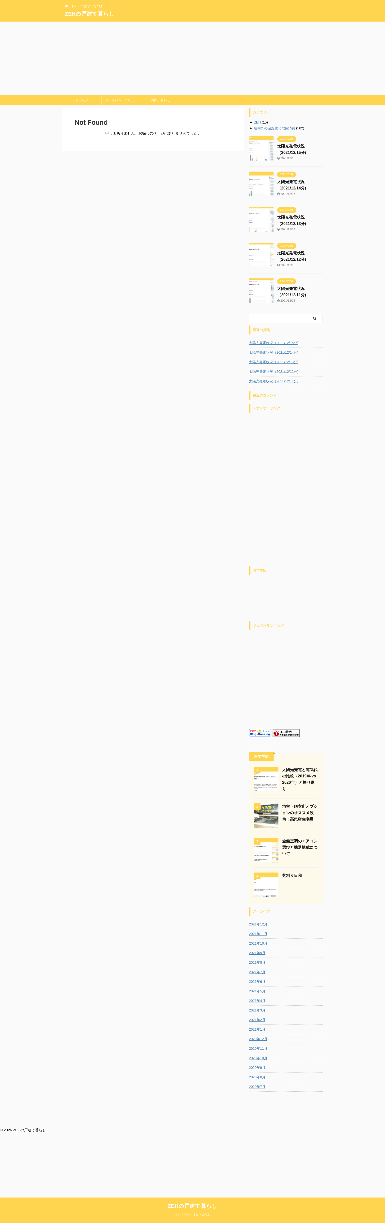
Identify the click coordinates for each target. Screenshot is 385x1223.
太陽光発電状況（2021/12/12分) (273, 372)
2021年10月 (258, 943)
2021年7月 (257, 972)
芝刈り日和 (292, 876)
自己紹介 (82, 100)
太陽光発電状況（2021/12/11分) (273, 381)
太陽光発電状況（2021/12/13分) (273, 362)
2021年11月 (258, 934)
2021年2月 (257, 1020)
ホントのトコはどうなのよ (192, 1124)
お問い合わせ (160, 100)
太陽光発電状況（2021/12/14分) (273, 352)
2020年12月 (258, 1039)
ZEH (257, 122)
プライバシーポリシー (121, 100)
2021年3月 (257, 1010)
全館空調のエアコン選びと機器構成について (299, 847)
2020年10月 (258, 1058)
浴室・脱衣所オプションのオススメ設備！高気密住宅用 (299, 812)
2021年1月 (257, 1029)
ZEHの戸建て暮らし (89, 14)
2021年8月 (257, 962)
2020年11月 (258, 1048)
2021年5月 (257, 991)
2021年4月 (257, 1001)
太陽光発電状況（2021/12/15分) (273, 343)
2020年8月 (257, 1077)
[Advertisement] (192, 58)
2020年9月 (257, 1068)
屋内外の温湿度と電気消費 (274, 128)
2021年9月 (257, 953)
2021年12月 (258, 924)
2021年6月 (257, 982)
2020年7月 (257, 1087)
